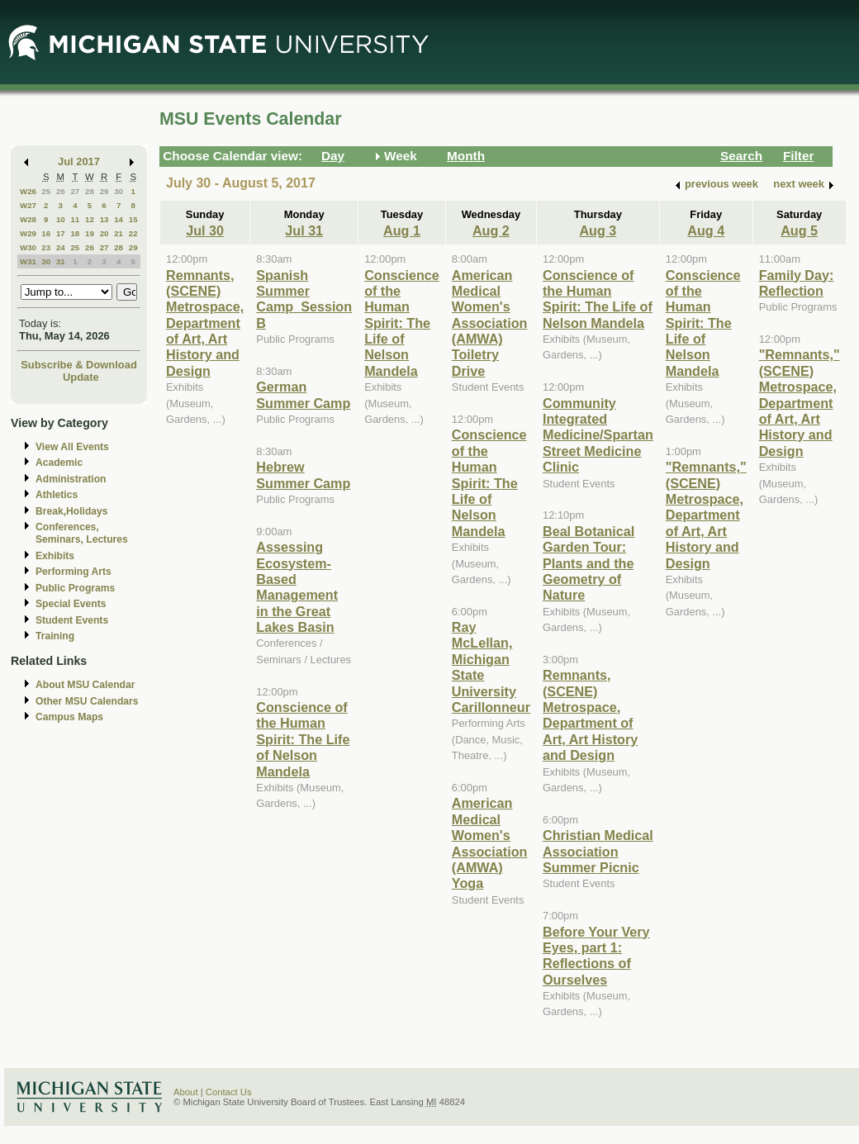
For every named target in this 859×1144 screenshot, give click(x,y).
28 (89, 191)
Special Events (71, 604)
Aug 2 (491, 230)
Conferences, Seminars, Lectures (82, 533)
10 (60, 219)
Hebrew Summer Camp (303, 474)
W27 (28, 205)
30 (118, 191)
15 (133, 219)
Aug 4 (705, 230)
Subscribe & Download (79, 364)
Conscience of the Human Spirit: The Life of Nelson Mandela (302, 739)
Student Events (72, 620)
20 (104, 233)
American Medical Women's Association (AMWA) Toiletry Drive (490, 323)
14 (118, 219)
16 (45, 233)
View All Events (72, 447)
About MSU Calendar (85, 685)
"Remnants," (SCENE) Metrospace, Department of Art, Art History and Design (706, 514)
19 (89, 233)
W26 (28, 191)
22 (133, 233)
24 (60, 247)
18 (74, 233)
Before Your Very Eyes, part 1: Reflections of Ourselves (596, 955)
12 (89, 219)
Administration (71, 479)
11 (74, 219)
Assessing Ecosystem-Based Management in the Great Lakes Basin (297, 586)
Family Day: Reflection (796, 283)
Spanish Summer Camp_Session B (304, 299)
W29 (28, 233)
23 (45, 247)
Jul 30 (205, 230)
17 (60, 233)
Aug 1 (401, 230)
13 (104, 219)
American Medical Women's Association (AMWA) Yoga (490, 842)
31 (60, 261)
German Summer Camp (303, 394)
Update (81, 377)
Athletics (57, 495)
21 (118, 233)
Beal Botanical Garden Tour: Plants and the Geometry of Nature (588, 563)
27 (74, 191)
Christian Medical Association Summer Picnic (598, 851)
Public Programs (75, 588)
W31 (28, 261)
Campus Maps (69, 717)
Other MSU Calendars (87, 701)
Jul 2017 (79, 161)
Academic (59, 462)
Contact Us (229, 1092)
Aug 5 (799, 230)
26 (60, 191)
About (185, 1092)
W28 (28, 219)
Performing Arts (74, 571)
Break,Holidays (72, 511)
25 (45, 191)
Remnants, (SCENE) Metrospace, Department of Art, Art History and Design (205, 323)
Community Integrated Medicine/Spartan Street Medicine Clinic (598, 435)
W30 (28, 247)
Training (55, 636)
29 (104, 191)
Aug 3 (597, 230)
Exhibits (55, 556)
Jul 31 (304, 230)
